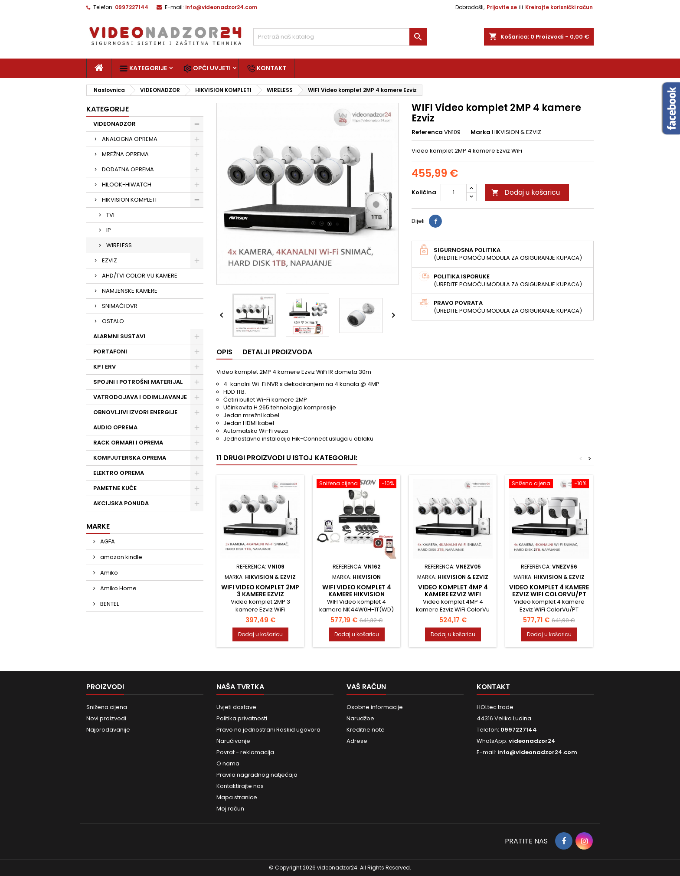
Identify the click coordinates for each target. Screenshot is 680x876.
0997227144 (131, 7)
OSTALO (113, 321)
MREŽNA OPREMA (125, 154)
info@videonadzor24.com (221, 7)
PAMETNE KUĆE (115, 488)
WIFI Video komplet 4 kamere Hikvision (356, 590)
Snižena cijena (106, 707)
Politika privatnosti (241, 718)
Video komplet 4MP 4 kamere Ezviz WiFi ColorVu (453, 594)
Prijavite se (502, 7)
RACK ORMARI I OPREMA (128, 442)
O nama (227, 763)
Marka (480, 132)
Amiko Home (118, 588)
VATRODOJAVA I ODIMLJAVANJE (140, 397)
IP (108, 230)
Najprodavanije (108, 730)
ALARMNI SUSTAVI (119, 336)
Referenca (427, 132)
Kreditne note (366, 730)
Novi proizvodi (106, 718)
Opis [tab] (224, 352)
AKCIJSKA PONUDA (121, 503)
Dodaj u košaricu (525, 192)
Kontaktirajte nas (240, 786)
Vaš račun (366, 687)
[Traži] (340, 37)
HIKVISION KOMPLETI (129, 200)
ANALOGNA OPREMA (129, 139)
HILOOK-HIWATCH (126, 184)
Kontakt (266, 68)
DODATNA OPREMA (128, 169)
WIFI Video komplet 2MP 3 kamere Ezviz (260, 590)
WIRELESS (119, 245)
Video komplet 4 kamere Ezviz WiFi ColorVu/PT (549, 590)
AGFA (107, 541)
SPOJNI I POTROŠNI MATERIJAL (138, 382)
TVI (110, 215)
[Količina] (454, 192)
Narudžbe (360, 718)
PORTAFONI (110, 351)
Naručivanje (233, 741)
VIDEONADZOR (114, 124)
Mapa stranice (236, 797)
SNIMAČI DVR (119, 306)
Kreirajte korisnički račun (559, 7)
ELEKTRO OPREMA (118, 473)
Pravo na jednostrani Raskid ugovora (268, 730)
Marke (98, 526)
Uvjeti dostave (236, 707)
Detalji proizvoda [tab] (277, 352)
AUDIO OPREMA (115, 427)
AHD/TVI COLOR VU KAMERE (139, 275)
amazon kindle (120, 557)
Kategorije (143, 68)
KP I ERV (104, 367)
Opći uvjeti (207, 68)
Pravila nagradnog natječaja (257, 775)
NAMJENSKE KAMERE (129, 291)
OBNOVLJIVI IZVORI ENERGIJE (135, 412)
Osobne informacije (375, 707)
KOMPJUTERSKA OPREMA (129, 458)
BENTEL (109, 604)
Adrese (357, 741)
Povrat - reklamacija (245, 752)
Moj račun (230, 808)
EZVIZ (109, 260)
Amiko (108, 573)
